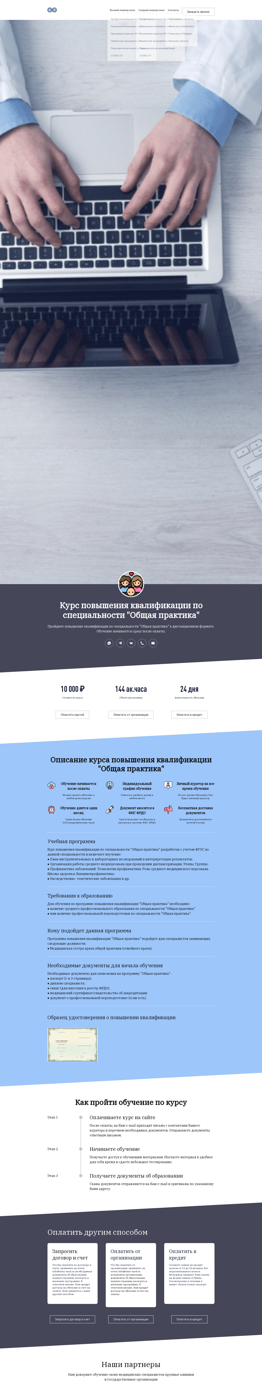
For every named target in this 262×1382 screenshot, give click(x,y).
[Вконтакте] (131, 643)
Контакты (169, 8)
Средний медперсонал (148, 8)
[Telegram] (120, 643)
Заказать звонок (198, 9)
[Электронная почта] (153, 643)
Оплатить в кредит (189, 715)
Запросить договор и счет (72, 1319)
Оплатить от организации (130, 715)
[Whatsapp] (109, 643)
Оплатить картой (72, 715)
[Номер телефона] (142, 643)
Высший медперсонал (119, 8)
